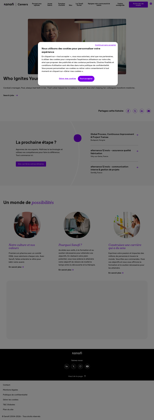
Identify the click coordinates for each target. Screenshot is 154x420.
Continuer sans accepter (105, 45)
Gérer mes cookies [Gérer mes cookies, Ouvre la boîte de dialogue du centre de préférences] (67, 79)
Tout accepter (86, 79)
